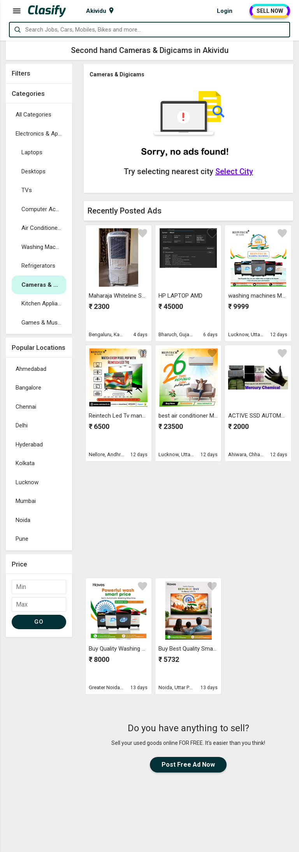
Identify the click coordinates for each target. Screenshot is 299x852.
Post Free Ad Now (188, 764)
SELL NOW (270, 11)
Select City (234, 171)
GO (38, 621)
